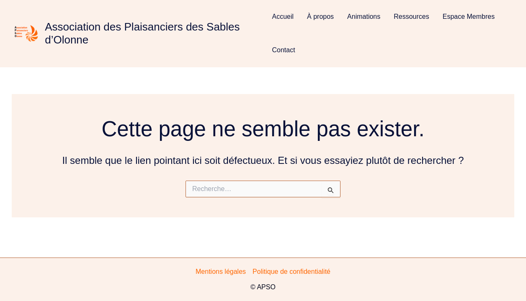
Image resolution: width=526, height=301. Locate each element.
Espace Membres (469, 16)
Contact (283, 50)
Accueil (283, 16)
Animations (363, 16)
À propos (320, 16)
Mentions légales (221, 271)
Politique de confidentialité (291, 271)
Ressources (411, 16)
